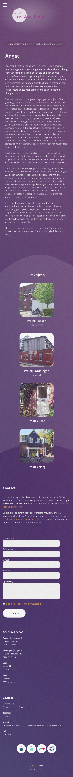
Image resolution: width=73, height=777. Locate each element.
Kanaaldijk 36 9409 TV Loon (9, 666)
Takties (35, 766)
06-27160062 (8, 716)
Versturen (14, 613)
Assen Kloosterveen (12, 507)
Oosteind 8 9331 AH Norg (9, 678)
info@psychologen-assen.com (16, 725)
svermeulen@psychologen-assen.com (45, 725)
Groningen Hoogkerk (12, 519)
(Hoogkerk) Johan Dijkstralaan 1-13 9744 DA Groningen (13, 654)
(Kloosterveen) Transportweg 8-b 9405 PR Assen (12, 641)
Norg (33, 519)
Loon (25, 519)
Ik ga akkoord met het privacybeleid (23, 603)
